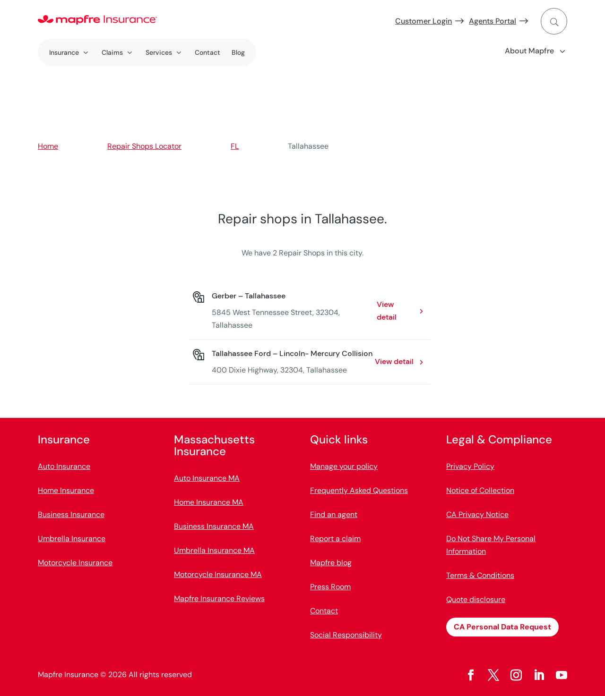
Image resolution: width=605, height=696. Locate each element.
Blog (238, 52)
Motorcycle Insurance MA (218, 574)
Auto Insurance (64, 466)
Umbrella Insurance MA (214, 550)
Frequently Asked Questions (359, 490)
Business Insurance (71, 514)
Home (48, 146)
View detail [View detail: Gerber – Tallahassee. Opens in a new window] (387, 310)
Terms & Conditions (480, 575)
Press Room (330, 587)
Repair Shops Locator (144, 146)
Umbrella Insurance (71, 538)
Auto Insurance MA (207, 478)
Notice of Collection (480, 490)
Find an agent (333, 514)
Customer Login (423, 21)
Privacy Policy (470, 466)
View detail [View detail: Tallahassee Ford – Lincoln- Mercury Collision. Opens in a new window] (394, 361)
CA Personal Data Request (502, 627)
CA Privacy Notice (477, 514)
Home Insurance (66, 490)
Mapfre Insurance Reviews (219, 598)
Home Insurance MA (208, 502)
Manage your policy (344, 466)
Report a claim (335, 538)
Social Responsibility (346, 635)
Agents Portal (492, 21)
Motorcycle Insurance (75, 563)
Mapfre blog (331, 563)
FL (235, 146)
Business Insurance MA (214, 526)
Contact (207, 52)
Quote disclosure (475, 599)
